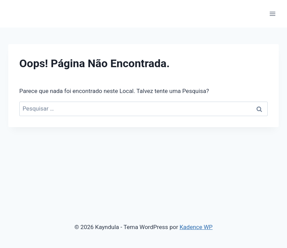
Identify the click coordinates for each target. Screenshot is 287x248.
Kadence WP (196, 227)
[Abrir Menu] (272, 13)
